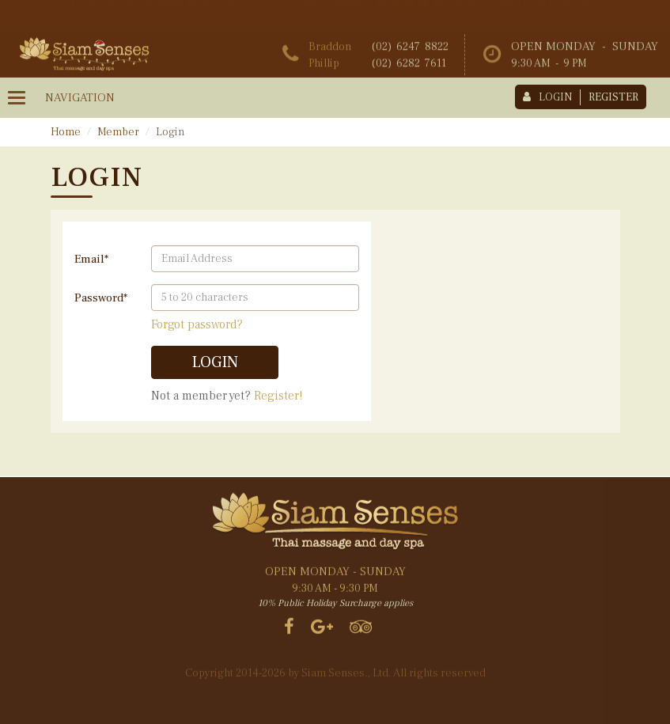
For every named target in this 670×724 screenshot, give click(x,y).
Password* (100, 297)
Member (118, 132)
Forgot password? (197, 324)
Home (66, 132)
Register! (278, 396)
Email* (91, 259)
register (613, 97)
